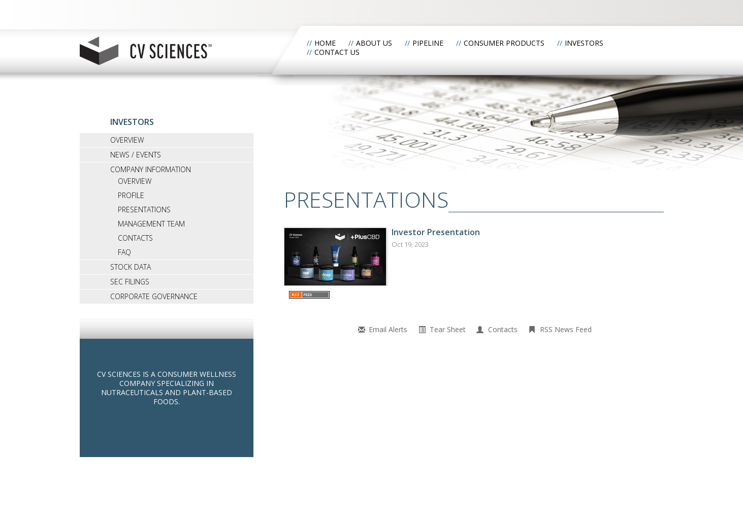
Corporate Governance (154, 296)
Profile (131, 195)
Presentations (144, 209)
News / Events (135, 154)
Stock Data (130, 267)
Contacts (135, 238)
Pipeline (427, 43)
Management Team (151, 224)
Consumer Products (504, 43)
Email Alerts (388, 329)
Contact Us (337, 52)
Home (325, 43)
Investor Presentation (436, 232)
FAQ (124, 252)
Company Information (150, 169)
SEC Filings (129, 281)
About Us (374, 43)
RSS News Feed (566, 329)
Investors (584, 43)
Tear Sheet (448, 329)
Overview (127, 140)
